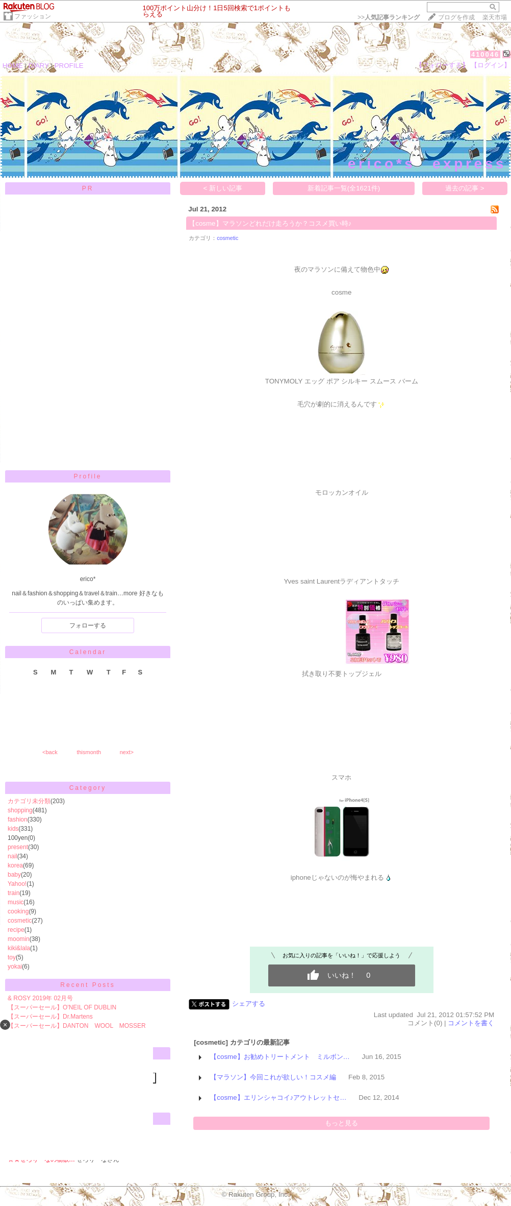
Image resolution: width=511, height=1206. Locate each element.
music (15, 902)
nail (12, 856)
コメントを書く (471, 1023)
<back (50, 752)
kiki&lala (19, 948)
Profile (87, 476)
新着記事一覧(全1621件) (344, 188)
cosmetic (20, 920)
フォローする (87, 625)
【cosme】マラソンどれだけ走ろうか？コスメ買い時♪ (270, 223)
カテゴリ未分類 (29, 801)
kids (13, 828)
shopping (20, 810)
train (13, 893)
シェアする (248, 1003)
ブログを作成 (456, 17)
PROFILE (69, 65)
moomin (19, 939)
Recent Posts (87, 984)
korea (15, 865)
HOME (13, 65)
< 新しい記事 (223, 188)
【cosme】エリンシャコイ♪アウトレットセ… (278, 1097)
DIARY (39, 65)
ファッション (32, 16)
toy (12, 957)
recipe (16, 929)
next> (127, 752)
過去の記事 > (464, 188)
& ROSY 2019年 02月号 (40, 998)
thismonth (88, 752)
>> (388, 17)
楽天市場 (494, 17)
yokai (15, 966)
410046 (485, 54)
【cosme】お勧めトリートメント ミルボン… (280, 1056)
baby (14, 874)
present (18, 847)
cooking (18, 911)
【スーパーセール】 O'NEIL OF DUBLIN (62, 1007)
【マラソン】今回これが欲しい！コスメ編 (273, 1077)
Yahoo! (17, 883)
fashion (18, 819)
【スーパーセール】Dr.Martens (50, 1016)
